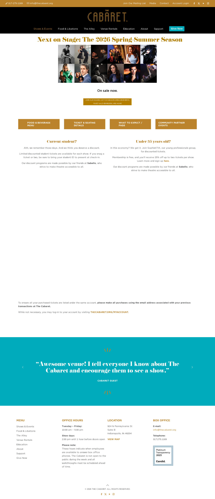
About (19, 449)
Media (152, 3)
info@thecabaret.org (164, 429)
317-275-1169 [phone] (15, 3)
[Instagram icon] (208, 3)
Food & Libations (25, 431)
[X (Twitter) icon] (198, 3)
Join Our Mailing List (134, 3)
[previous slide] (22, 367)
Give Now (21, 458)
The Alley (21, 435)
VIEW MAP (114, 439)
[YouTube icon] (203, 3)
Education (21, 444)
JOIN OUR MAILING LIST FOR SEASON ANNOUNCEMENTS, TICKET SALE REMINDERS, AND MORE (107, 101)
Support (20, 453)
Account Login (180, 3)
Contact (164, 3)
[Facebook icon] (194, 3)
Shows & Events (25, 426)
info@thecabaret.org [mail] (41, 3)
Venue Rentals (24, 440)
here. (166, 161)
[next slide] (192, 367)
